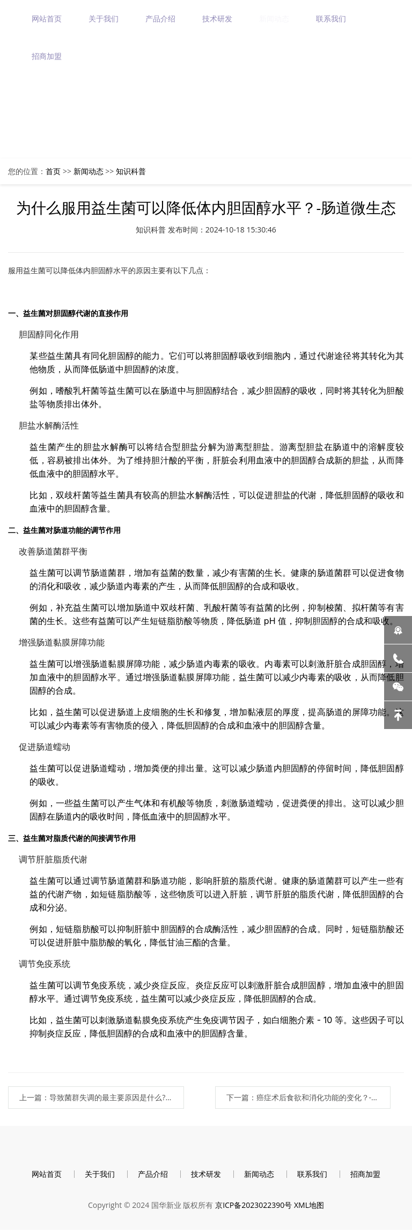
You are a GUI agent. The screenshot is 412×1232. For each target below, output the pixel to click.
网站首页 (47, 18)
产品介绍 (161, 18)
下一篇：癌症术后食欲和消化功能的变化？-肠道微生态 (314, 1097)
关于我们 (104, 18)
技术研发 (218, 18)
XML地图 (309, 1206)
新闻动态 (275, 18)
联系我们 (332, 18)
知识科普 (131, 171)
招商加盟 (47, 56)
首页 (53, 171)
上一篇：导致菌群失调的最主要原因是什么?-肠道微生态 (96, 1097)
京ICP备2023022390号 (253, 1206)
